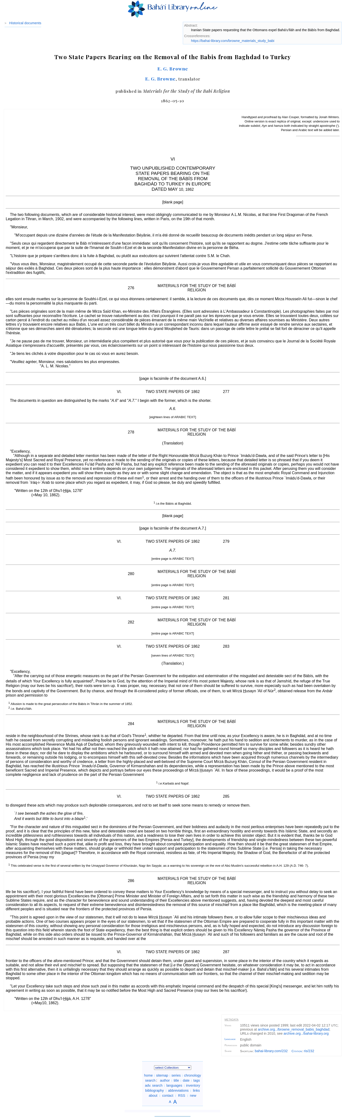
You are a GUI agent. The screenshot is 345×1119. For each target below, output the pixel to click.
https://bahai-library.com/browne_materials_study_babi (232, 41)
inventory (193, 1085)
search (150, 1080)
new (193, 1095)
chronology (192, 1075)
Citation (297, 1051)
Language (230, 1039)
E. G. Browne (172, 68)
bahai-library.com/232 (271, 1051)
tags (196, 1080)
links (196, 1090)
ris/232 (309, 1051)
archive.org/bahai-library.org (306, 1033)
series (176, 1075)
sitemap (162, 1075)
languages (174, 1085)
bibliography (154, 1090)
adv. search (153, 1085)
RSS (181, 1095)
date (186, 1080)
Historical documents (25, 23)
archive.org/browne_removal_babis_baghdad (293, 1029)
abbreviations (178, 1090)
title (176, 1080)
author (165, 1080)
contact (167, 1095)
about (153, 1095)
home (148, 1075)
